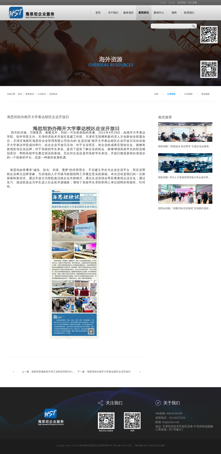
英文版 (172, 2)
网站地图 (138, 445)
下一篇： (104, 371)
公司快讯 (41, 94)
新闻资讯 (30, 94)
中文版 (163, 2)
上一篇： (57, 371)
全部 (156, 94)
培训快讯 (53, 94)
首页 (98, 12)
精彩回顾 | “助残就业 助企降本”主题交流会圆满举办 (185, 146)
